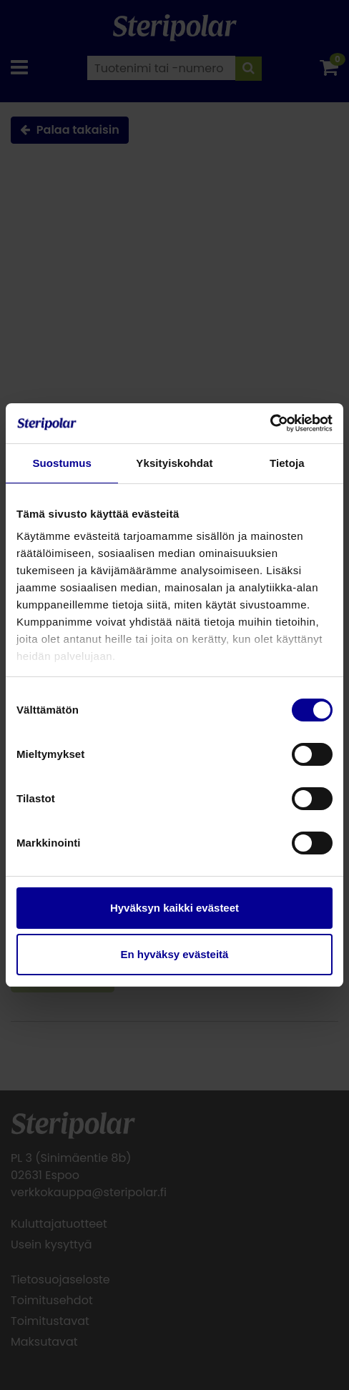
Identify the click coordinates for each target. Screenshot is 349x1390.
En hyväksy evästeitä (175, 954)
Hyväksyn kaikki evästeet (174, 908)
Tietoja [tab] (287, 463)
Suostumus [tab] (62, 463)
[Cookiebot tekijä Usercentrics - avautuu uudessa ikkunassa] (270, 423)
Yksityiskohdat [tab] (174, 463)
